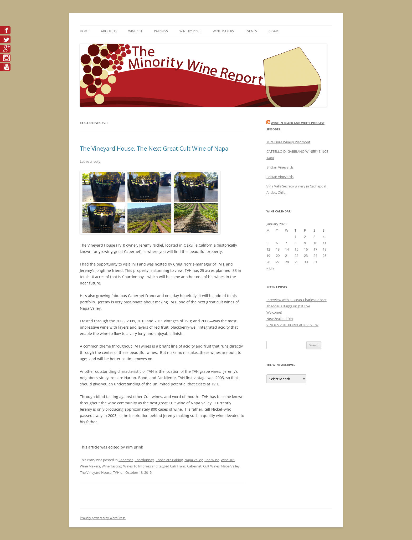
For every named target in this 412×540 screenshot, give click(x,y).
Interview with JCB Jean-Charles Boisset (296, 299)
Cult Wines (211, 466)
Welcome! (274, 312)
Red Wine (211, 459)
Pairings (161, 31)
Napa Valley (193, 459)
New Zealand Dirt (279, 318)
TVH (116, 472)
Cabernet (126, 459)
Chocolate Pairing (169, 459)
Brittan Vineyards (279, 167)
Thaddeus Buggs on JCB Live (288, 306)
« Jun (270, 268)
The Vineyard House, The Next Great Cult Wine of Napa (154, 148)
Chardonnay (144, 459)
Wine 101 (135, 31)
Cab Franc (178, 466)
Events (251, 31)
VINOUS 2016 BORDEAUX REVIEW (292, 325)
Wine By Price (190, 31)
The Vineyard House (95, 472)
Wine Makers (223, 31)
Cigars (274, 31)
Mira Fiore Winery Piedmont (288, 142)
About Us (109, 31)
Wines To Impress (137, 466)
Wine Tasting (112, 466)
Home (84, 31)
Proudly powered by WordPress (103, 518)
